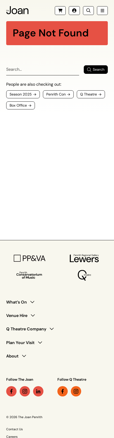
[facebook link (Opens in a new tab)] (11, 391)
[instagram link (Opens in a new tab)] (25, 391)
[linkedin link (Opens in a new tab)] (38, 391)
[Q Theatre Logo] (84, 275)
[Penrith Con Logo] (30, 275)
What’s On (16, 302)
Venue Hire (16, 315)
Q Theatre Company (26, 329)
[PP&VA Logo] (29, 258)
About (12, 356)
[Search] (42, 69)
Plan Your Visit (20, 342)
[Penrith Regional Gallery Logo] (84, 258)
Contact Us (14, 429)
